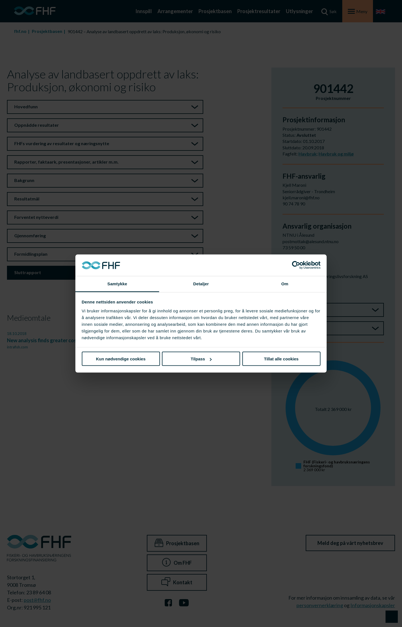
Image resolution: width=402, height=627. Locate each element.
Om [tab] (284, 283)
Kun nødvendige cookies (121, 358)
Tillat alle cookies (281, 358)
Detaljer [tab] (201, 283)
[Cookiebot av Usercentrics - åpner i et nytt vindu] (296, 265)
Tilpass (201, 358)
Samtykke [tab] (117, 283)
